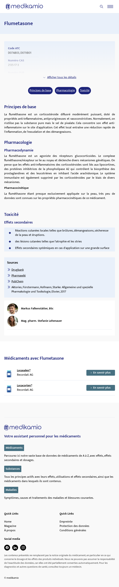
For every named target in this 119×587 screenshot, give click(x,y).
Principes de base (40, 90)
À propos (9, 530)
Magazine (10, 526)
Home (7, 522)
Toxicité (84, 90)
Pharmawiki (18, 275)
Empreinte (66, 522)
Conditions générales (73, 530)
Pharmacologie (65, 90)
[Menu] (110, 6)
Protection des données (74, 526)
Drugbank (17, 269)
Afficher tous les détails (59, 77)
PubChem (17, 281)
